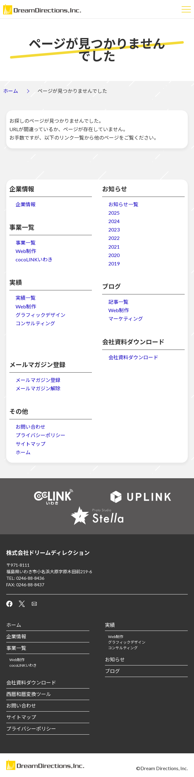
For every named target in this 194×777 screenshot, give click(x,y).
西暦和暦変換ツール (28, 694)
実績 (110, 625)
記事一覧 (118, 302)
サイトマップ (30, 444)
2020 (114, 255)
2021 (114, 247)
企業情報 (25, 204)
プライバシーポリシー (40, 435)
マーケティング (125, 319)
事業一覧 (25, 242)
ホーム (10, 91)
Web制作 (26, 251)
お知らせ (115, 659)
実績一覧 (25, 298)
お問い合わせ (30, 427)
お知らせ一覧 (123, 204)
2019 (114, 263)
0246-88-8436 (30, 578)
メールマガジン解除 (38, 388)
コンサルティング (35, 323)
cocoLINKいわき (34, 259)
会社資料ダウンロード (133, 357)
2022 (114, 238)
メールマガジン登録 (38, 380)
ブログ (112, 671)
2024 (114, 221)
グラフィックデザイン (40, 315)
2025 (114, 213)
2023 (114, 229)
